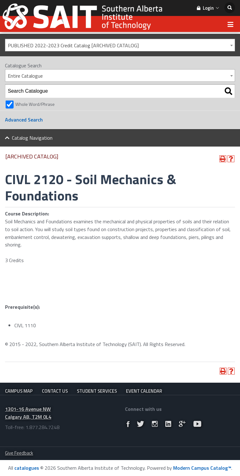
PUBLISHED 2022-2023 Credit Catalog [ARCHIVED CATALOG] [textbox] (73, 45)
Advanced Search (24, 119)
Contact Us (55, 391)
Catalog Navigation (32, 138)
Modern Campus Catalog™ (202, 468)
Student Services (97, 391)
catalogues (26, 468)
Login (208, 8)
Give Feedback (19, 453)
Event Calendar (144, 391)
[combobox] (120, 45)
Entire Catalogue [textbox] (25, 76)
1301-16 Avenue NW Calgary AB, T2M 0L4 (28, 413)
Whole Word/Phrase (35, 104)
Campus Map (19, 391)
